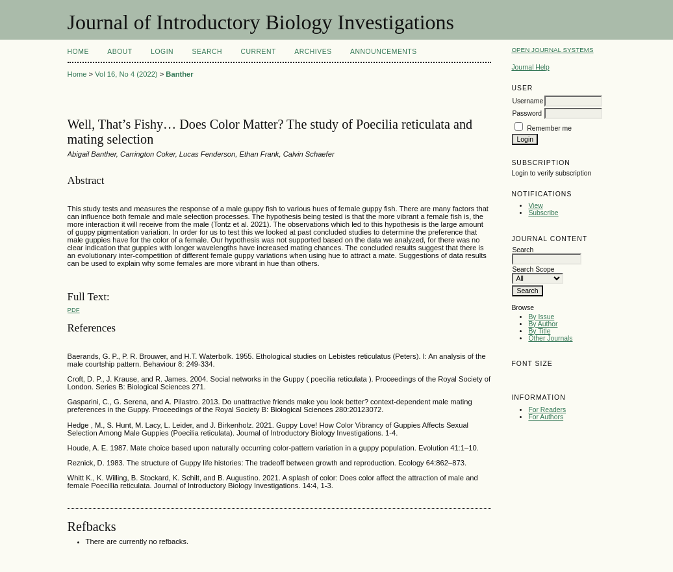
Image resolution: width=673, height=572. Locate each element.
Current (257, 51)
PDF (74, 309)
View (535, 205)
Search (207, 51)
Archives (312, 51)
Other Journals (550, 338)
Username (527, 101)
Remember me (549, 128)
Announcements (383, 51)
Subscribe (543, 212)
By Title (539, 331)
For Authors (545, 417)
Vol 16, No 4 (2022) (126, 74)
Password (527, 113)
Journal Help (530, 67)
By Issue (541, 316)
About (119, 51)
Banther (179, 74)
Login (162, 51)
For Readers (547, 409)
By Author (542, 324)
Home (78, 51)
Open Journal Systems (552, 49)
